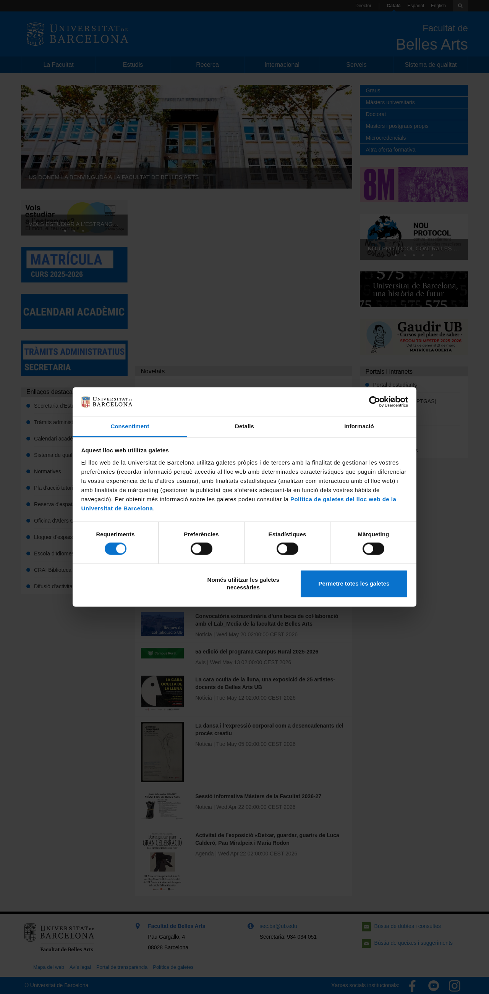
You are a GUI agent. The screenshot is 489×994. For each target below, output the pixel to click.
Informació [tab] (359, 426)
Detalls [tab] (244, 426)
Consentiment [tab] (129, 426)
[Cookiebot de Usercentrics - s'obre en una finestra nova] (374, 402)
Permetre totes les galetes (353, 583)
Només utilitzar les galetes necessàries (243, 583)
